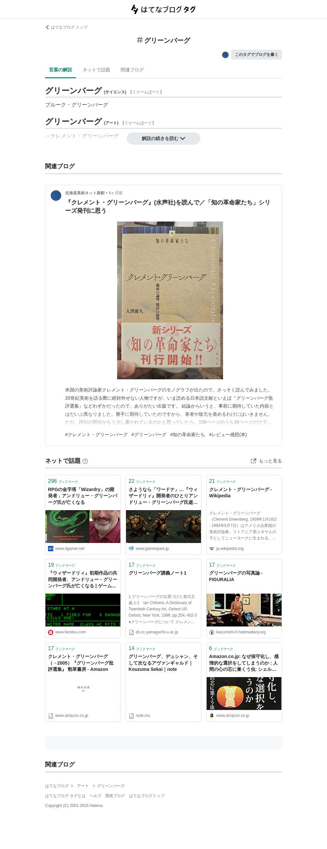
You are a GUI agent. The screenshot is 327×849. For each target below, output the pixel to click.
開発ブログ (115, 795)
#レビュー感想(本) (228, 434)
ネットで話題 (96, 69)
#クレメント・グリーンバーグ (96, 434)
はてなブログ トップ (66, 27)
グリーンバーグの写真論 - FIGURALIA (236, 576)
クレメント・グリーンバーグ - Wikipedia (240, 493)
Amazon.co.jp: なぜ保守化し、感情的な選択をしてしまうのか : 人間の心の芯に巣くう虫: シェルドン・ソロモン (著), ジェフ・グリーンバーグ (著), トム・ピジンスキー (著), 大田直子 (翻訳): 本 (244, 663)
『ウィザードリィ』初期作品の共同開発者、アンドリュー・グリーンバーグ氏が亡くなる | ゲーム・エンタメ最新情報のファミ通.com (82, 580)
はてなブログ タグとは (65, 795)
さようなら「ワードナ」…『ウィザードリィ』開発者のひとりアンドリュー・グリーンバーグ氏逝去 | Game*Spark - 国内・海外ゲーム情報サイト (163, 496)
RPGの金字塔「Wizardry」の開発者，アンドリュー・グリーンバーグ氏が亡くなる (82, 496)
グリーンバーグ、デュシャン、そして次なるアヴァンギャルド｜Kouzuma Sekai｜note (163, 663)
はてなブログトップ (146, 795)
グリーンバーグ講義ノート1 (158, 573)
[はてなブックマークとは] (85, 461)
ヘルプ (95, 795)
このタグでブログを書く (256, 54)
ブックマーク (63, 481)
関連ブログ (132, 69)
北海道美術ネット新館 (85, 193)
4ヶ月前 (116, 193)
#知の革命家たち (187, 434)
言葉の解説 (60, 69)
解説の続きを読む (163, 138)
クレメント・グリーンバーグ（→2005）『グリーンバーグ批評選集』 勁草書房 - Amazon (80, 663)
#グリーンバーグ (149, 434)
